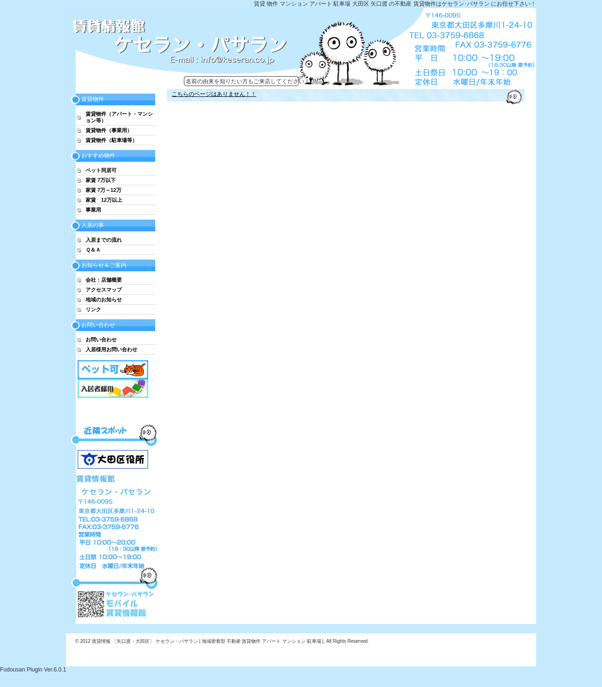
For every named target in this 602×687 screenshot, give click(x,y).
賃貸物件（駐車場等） (111, 140)
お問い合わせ (101, 339)
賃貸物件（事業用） (109, 130)
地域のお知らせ (104, 299)
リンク (93, 309)
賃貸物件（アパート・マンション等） (119, 117)
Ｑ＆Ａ (93, 250)
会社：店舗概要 (104, 280)
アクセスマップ (104, 289)
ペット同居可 (101, 170)
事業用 (93, 210)
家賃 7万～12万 (103, 190)
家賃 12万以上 (104, 200)
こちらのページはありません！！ (214, 94)
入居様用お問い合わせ (111, 349)
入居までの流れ (104, 240)
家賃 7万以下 (101, 180)
